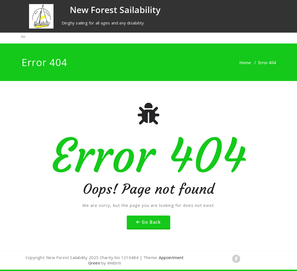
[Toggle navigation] (23, 37)
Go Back (151, 222)
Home (245, 62)
